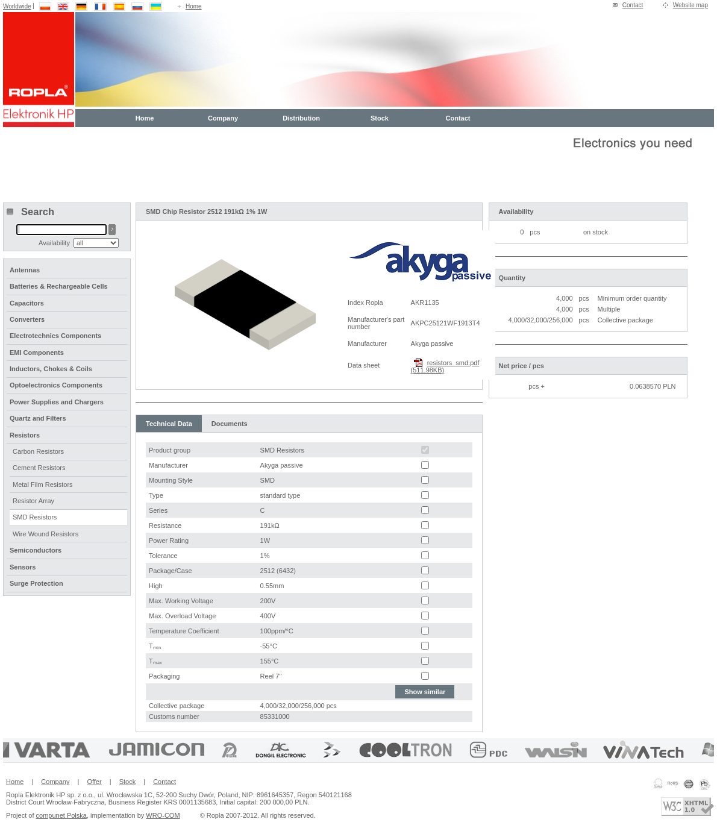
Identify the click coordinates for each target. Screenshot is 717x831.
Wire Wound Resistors (45, 534)
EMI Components (37, 352)
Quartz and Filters (38, 418)
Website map (690, 5)
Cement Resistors (39, 467)
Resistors (25, 435)
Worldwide (17, 6)
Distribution (301, 118)
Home (194, 6)
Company (223, 118)
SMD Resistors (35, 517)
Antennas (25, 270)
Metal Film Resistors (43, 484)
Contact (632, 5)
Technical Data (169, 423)
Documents (229, 423)
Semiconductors (35, 550)
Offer (94, 781)
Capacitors (27, 303)
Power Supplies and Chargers (57, 402)
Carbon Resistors (38, 451)
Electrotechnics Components (55, 335)
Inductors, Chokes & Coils (51, 368)
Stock (380, 118)
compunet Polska (61, 815)
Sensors (23, 567)
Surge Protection (36, 583)
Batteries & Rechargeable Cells (59, 286)
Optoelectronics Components (56, 385)
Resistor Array (33, 500)
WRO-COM (163, 815)
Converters (27, 319)
